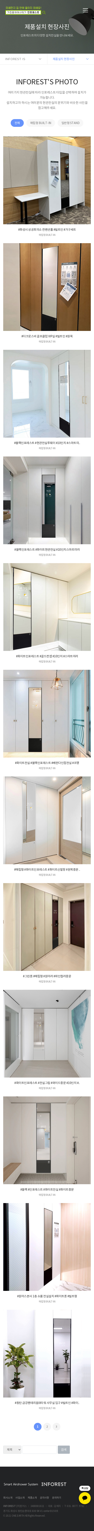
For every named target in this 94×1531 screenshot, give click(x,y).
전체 (17, 123)
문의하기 (56, 1497)
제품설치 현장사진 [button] (64, 59)
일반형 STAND (70, 123)
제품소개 (32, 1497)
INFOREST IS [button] (15, 59)
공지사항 (44, 1497)
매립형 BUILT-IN (40, 123)
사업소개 (19, 1497)
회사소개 (7, 1497)
